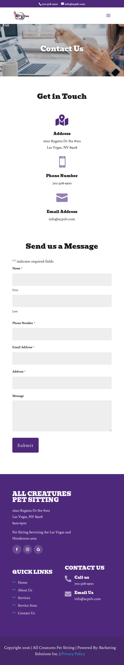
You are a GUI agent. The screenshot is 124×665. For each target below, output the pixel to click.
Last (15, 311)
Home (22, 582)
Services (24, 597)
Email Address (23, 347)
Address (18, 372)
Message (18, 396)
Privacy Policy (73, 653)
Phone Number (23, 323)
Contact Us (26, 612)
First (15, 290)
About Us (25, 589)
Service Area (27, 605)
